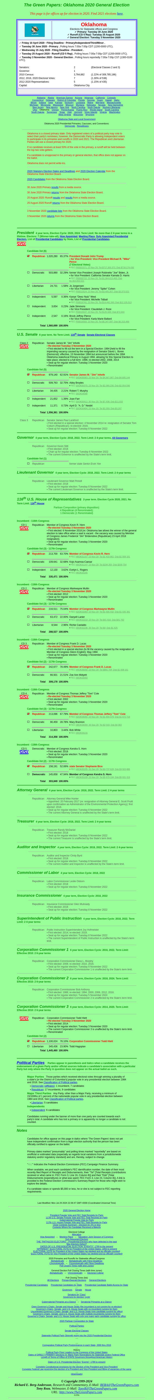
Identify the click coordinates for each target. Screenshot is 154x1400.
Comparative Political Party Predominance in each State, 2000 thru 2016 (76, 1345)
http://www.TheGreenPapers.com (80, 1392)
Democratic (37, 1086)
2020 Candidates (36, 179)
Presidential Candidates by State (66, 1285)
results (54, 187)
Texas (62, 112)
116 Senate (78, 334)
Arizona (78, 97)
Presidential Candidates (49, 239)
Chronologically (57, 1263)
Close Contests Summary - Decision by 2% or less (76, 1225)
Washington (114, 112)
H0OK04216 (82, 733)
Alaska (51, 97)
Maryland (100, 102)
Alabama (41, 97)
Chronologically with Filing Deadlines (86, 1263)
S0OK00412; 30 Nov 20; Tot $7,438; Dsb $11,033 (99, 401)
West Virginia (65, 114)
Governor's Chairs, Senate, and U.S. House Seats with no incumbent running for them (77, 1309)
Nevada (101, 105)
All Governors (120, 438)
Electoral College (95, 1273)
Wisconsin (78, 114)
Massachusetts (114, 102)
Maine (90, 102)
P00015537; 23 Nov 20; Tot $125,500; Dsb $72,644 (100, 312)
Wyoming (89, 114)
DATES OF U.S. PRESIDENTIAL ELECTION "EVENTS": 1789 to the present (76, 1246)
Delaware (50, 100)
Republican (37, 1089)
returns (55, 192)
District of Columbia (66, 100)
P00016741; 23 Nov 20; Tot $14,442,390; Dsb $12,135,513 (104, 302)
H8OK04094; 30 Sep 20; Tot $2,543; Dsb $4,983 (99, 725)
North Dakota (94, 107)
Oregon (55, 109)
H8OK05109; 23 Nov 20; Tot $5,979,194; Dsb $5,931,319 (103, 777)
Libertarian (37, 1102)
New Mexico (52, 107)
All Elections (53, 1280)
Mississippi (58, 105)
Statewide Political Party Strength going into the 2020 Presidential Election (77, 1335)
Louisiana (80, 102)
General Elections (97, 1280)
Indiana (42, 102)
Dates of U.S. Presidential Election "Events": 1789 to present (76, 1362)
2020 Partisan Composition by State (77, 1321)
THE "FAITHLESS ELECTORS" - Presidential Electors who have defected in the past (76, 1241)
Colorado (111, 97)
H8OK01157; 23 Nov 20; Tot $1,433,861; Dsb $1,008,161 (103, 556)
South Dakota (37, 112)
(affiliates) (49, 1086)
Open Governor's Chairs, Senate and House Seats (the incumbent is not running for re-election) (76, 1306)
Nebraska (91, 105)
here (120, 13)
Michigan (34, 105)
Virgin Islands (90, 112)
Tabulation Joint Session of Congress (95, 1237)
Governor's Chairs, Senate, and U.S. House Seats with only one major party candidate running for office (77, 1316)
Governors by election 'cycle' (76, 1297)
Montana (80, 105)
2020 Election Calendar (92, 171)
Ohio (35, 109)
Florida (81, 100)
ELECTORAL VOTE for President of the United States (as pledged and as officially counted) (76, 1251)
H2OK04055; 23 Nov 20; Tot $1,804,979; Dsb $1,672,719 (103, 717)
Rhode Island (96, 109)
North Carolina (78, 107)
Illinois (34, 102)
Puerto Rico (81, 109)
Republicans (83, 126)
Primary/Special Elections (74, 1280)
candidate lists (54, 211)
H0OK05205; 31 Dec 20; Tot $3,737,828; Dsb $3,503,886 (103, 769)
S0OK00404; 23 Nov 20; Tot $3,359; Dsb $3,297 (99, 408)
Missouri (70, 105)
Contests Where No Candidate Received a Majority (77, 1227)
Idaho (117, 100)
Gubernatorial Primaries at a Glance (59, 1302)
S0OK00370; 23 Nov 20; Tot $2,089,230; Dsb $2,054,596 (103, 385)
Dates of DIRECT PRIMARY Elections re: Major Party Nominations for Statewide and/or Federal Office (76, 1354)
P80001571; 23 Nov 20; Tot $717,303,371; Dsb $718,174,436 (105, 267)
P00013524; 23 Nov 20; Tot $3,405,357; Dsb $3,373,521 (102, 291)
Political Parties (31, 1063)
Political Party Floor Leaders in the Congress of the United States (76, 1352)
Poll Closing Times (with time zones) (77, 1265)
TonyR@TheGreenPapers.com (97, 1388)
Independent (38, 1110)
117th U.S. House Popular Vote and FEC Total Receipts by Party (76, 1222)
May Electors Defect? (77, 1244)
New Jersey (38, 107)
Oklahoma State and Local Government (76, 119)
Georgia (91, 100)
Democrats (70, 126)
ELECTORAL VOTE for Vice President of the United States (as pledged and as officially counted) (77, 1253)
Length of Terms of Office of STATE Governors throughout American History (76, 1357)
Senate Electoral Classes (101, 334)
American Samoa (64, 97)
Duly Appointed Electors (76, 1239)
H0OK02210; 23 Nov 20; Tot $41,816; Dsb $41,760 (100, 620)
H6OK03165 (82, 572)
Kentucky (69, 102)
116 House (37, 503)
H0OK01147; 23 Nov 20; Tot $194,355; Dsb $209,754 (101, 564)
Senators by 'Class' (77, 1294)
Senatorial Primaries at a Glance (96, 1302)
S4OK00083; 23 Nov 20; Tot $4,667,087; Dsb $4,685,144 (103, 377)
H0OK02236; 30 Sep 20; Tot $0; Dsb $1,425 (97, 628)
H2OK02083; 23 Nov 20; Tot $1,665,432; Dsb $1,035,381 (103, 612)
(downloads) (76, 1374)
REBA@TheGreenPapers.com (119, 1385)
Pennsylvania (67, 109)
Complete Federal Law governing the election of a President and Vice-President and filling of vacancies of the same (76, 1369)
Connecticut (38, 100)
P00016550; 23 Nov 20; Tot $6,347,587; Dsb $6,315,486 (102, 321)
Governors (67, 1290)
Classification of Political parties (60, 1082)
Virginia (103, 112)
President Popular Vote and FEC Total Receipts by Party (76, 1215)
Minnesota (46, 105)
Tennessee (52, 112)
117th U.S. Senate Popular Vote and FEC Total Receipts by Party (77, 1217)
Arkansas (88, 97)
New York (64, 107)
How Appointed (68, 236)
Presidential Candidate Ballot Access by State (106, 1285)
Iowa (50, 102)
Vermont (78, 112)
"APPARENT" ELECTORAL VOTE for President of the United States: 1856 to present (76, 1249)
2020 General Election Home (76, 1210)
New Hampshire (115, 105)
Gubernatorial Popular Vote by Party (77, 1220)
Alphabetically (57, 1261)
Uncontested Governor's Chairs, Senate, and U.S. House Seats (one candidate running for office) (77, 1311)
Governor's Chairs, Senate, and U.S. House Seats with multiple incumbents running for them (76, 1314)
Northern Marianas (111, 107)
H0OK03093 (82, 678)
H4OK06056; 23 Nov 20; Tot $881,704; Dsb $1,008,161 (102, 670)
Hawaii (108, 100)
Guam (100, 100)
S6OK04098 (81, 393)
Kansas (58, 102)
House (88, 1290)
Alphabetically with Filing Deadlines (85, 1261)
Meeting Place (87, 236)
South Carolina (112, 109)
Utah (69, 112)
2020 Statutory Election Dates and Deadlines (51, 171)
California (100, 97)
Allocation (76, 1234)
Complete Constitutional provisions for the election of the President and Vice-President (77, 1367)
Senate (78, 1290)
